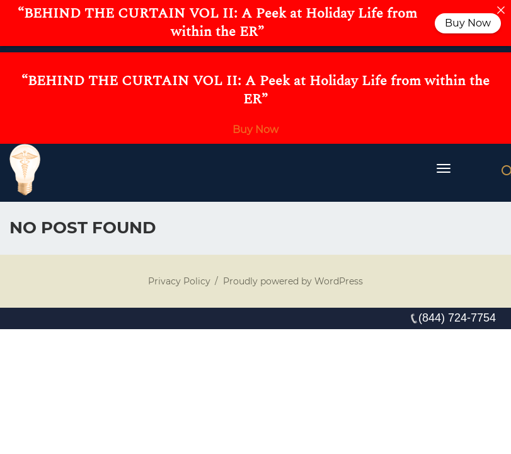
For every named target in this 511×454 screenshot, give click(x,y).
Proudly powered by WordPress (293, 281)
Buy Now (255, 130)
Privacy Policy (179, 281)
